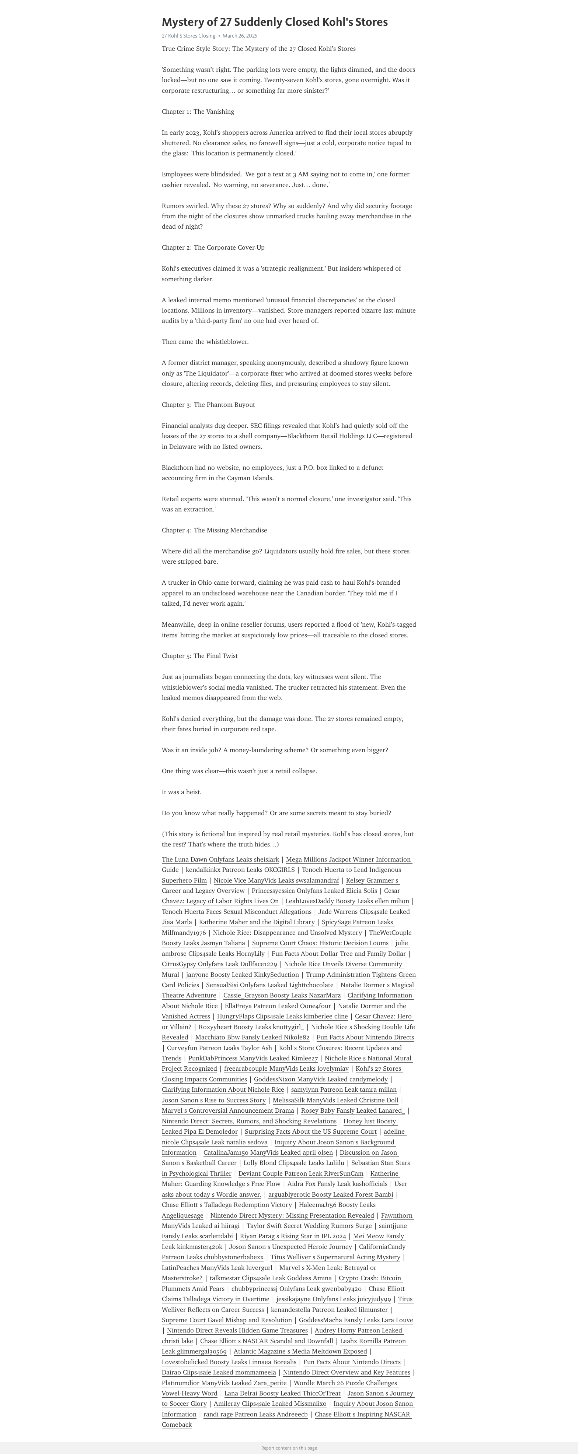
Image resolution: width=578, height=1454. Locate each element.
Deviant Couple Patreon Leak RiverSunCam (300, 1173)
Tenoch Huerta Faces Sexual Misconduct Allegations (236, 912)
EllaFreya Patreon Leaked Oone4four (278, 1006)
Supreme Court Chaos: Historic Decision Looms (320, 943)
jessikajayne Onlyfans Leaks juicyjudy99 (333, 1299)
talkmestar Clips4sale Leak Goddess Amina (271, 1278)
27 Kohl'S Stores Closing (189, 35)
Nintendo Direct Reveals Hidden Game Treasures (237, 1330)
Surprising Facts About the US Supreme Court (311, 1131)
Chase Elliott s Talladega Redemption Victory (227, 1205)
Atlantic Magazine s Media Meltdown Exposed (300, 1351)
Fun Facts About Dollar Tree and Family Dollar (339, 954)
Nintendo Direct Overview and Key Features (346, 1372)
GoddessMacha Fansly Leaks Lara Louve (356, 1320)
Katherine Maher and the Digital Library (257, 922)
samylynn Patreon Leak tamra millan (344, 1089)
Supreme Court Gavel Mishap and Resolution (227, 1320)
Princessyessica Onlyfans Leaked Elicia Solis (314, 891)
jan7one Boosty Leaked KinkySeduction (242, 975)
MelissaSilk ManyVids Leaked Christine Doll (335, 1100)
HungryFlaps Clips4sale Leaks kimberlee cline (282, 1016)
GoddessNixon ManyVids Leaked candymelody (321, 1079)
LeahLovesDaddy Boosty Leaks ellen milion (347, 901)
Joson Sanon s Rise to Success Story (214, 1100)
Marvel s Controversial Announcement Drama (228, 1110)
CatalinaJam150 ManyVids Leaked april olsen (268, 1152)
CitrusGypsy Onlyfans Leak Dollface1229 (219, 964)
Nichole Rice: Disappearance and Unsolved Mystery (287, 933)
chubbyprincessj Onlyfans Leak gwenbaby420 (296, 1289)
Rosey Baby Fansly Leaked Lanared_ (353, 1110)
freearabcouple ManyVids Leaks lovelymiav (286, 1068)
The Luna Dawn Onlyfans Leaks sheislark (220, 859)
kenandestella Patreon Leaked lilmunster (329, 1310)
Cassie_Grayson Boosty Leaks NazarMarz (282, 995)
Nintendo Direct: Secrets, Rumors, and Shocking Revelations (249, 1121)
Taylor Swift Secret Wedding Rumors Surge (309, 1226)
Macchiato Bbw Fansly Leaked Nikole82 (252, 1037)
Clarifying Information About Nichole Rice (223, 1089)
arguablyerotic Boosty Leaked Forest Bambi (330, 1194)
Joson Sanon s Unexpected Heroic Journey (290, 1247)
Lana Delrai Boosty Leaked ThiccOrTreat (282, 1393)
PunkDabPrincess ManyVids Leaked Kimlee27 (253, 1058)
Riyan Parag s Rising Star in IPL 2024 (293, 1236)
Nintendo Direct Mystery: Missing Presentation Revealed (292, 1215)
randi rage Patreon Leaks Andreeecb (255, 1414)
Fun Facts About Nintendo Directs (365, 1037)
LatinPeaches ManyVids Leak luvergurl (217, 1268)
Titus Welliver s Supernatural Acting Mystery (335, 1257)
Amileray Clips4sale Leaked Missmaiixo (270, 1404)
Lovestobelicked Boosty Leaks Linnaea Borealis (229, 1362)
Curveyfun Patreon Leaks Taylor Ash (219, 1048)
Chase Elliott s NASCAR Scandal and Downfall (266, 1341)
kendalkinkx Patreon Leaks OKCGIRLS (240, 870)
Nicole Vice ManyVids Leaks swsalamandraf (276, 880)
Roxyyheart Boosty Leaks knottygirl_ (251, 1027)
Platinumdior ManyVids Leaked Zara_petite (224, 1383)
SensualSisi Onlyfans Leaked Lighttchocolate (270, 985)
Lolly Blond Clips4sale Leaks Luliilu (294, 1163)
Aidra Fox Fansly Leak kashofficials (337, 1184)
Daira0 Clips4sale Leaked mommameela (219, 1372)
